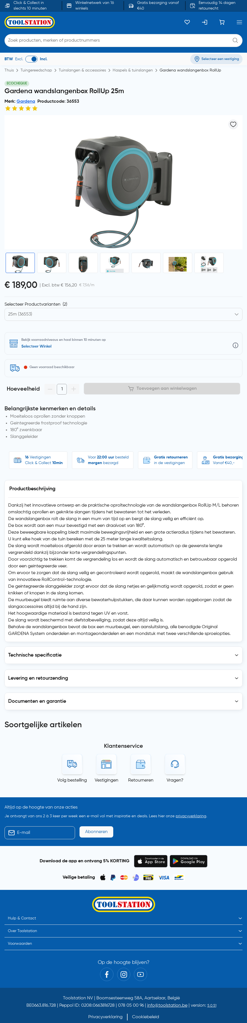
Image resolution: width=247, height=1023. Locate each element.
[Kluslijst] (187, 22)
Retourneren (140, 757)
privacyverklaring (191, 793)
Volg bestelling (72, 757)
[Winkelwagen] (222, 22)
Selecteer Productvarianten (35, 304)
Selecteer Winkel (36, 346)
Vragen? (175, 757)
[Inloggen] (204, 22)
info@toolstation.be (167, 982)
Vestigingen (106, 757)
